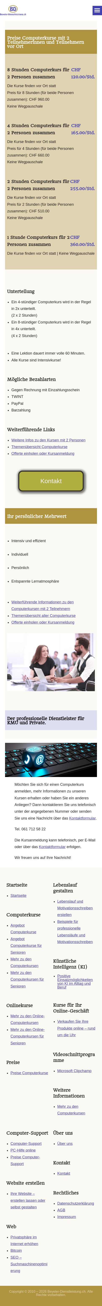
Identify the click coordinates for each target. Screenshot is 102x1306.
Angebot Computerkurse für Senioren (26, 946)
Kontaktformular (82, 818)
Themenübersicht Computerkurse (39, 447)
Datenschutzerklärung (75, 1203)
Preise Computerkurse (29, 1073)
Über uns (65, 1144)
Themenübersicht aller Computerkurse (43, 616)
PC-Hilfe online (23, 1150)
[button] (97, 10)
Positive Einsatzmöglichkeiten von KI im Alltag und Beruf (75, 981)
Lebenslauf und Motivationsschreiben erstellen (75, 908)
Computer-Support (26, 1144)
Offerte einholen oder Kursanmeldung (42, 453)
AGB (61, 1210)
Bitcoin (16, 1250)
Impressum (66, 1217)
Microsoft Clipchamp (74, 1071)
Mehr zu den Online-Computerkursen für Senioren (27, 1036)
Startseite (18, 896)
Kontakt (63, 1173)
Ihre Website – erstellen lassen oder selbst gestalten (27, 1200)
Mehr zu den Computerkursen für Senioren (27, 979)
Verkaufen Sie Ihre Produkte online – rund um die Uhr (76, 1028)
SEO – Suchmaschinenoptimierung (28, 1264)
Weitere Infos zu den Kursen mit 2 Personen (48, 440)
